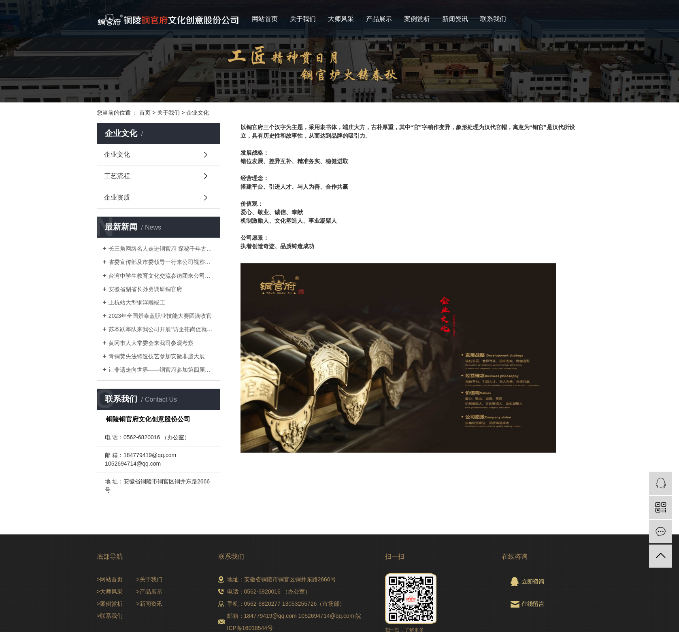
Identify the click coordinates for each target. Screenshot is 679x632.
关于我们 (303, 18)
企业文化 (197, 112)
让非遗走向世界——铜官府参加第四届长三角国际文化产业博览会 (161, 369)
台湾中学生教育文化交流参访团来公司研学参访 (161, 275)
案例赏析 (417, 18)
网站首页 (265, 18)
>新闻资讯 (149, 603)
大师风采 (341, 18)
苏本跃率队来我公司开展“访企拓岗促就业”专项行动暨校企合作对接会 (161, 329)
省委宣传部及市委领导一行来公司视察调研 (161, 262)
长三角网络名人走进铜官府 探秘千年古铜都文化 (161, 248)
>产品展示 (149, 591)
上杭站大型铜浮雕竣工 (137, 302)
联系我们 (493, 18)
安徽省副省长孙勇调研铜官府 (145, 289)
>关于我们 (149, 579)
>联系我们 (110, 616)
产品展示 (379, 18)
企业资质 (117, 197)
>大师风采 (110, 591)
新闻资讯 (455, 18)
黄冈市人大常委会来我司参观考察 (151, 343)
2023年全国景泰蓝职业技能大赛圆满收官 (160, 316)
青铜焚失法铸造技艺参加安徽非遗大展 (157, 356)
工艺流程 (117, 175)
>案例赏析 (110, 603)
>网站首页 (110, 579)
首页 (145, 112)
